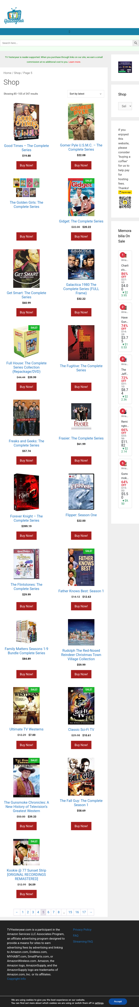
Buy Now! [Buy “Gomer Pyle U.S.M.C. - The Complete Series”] (81, 165)
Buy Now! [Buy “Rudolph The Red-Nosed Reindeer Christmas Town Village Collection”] (81, 674)
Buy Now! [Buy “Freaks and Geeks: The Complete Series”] (26, 460)
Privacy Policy (82, 929)
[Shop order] (85, 94)
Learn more (74, 62)
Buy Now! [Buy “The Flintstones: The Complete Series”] (26, 606)
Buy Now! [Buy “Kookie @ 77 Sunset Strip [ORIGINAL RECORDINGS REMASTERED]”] (26, 894)
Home (7, 73)
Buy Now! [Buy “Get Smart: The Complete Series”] (26, 312)
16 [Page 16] (77, 912)
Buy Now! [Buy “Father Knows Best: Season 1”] (81, 606)
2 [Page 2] (28, 912)
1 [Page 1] (23, 912)
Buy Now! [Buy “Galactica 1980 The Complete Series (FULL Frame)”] (81, 312)
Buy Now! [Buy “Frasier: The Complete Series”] (81, 460)
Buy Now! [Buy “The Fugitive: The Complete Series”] (81, 387)
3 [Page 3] (33, 912)
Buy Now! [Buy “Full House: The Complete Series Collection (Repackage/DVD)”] (26, 387)
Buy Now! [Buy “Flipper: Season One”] (81, 535)
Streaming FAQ (83, 941)
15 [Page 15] (70, 912)
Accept (118, 1001)
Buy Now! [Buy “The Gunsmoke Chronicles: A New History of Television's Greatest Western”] (26, 826)
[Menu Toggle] (69, 31)
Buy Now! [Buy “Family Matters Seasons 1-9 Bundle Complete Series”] (26, 674)
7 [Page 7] (53, 912)
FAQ (76, 935)
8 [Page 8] (59, 912)
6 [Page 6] (48, 912)
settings (99, 1003)
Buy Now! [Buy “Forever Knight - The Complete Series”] (26, 535)
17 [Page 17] (84, 912)
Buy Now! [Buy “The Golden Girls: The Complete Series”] (26, 236)
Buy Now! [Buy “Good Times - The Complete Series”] (26, 165)
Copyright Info (16, 978)
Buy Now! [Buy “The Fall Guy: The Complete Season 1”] (81, 826)
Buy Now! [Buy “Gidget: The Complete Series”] (81, 236)
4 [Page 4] (38, 912)
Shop (17, 73)
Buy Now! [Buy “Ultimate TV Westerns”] (26, 745)
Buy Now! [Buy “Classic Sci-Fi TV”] (81, 745)
